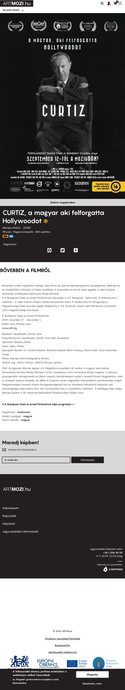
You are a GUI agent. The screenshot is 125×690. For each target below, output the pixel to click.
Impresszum (10, 508)
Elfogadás (92, 674)
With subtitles (42, 231)
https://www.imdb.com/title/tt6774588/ (5, 236)
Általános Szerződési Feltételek (62, 638)
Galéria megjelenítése (62, 202)
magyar (27, 416)
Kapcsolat (9, 516)
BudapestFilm (62, 645)
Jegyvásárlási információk (20, 531)
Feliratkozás (87, 459)
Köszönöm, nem (92, 683)
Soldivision (23, 412)
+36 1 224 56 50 (113, 552)
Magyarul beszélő (23, 231)
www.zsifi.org (9, 327)
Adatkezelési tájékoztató (62, 652)
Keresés (102, 3)
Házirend (8, 523)
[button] (110, 3)
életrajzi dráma (11, 227)
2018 (27, 227)
